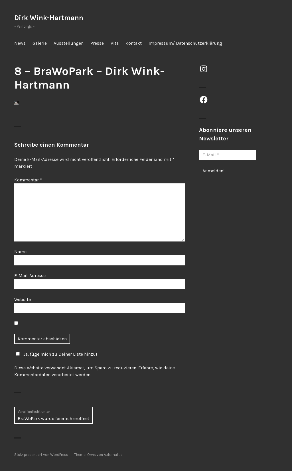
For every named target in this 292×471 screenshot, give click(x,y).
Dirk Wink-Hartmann (48, 18)
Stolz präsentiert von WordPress (41, 454)
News (20, 43)
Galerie (40, 43)
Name (20, 251)
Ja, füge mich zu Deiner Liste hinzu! (55, 354)
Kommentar (28, 180)
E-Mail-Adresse (30, 275)
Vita (115, 43)
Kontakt (133, 43)
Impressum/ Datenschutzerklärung (185, 43)
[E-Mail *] (227, 155)
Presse (97, 43)
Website (22, 299)
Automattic (113, 454)
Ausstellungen (69, 43)
